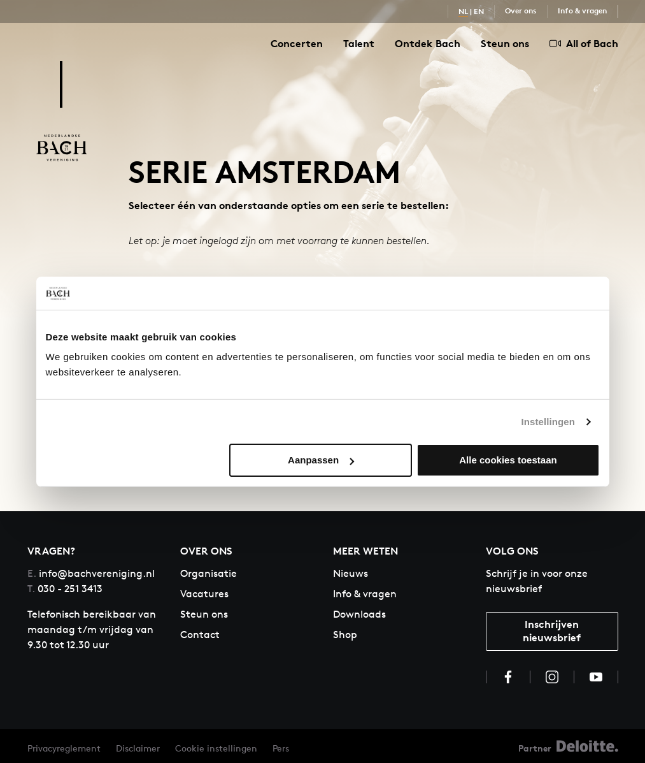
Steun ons (505, 43)
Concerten (297, 43)
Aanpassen (321, 459)
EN (479, 11)
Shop (345, 635)
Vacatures (204, 594)
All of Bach (583, 43)
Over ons (521, 10)
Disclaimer (138, 748)
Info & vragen (582, 10)
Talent (358, 43)
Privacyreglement (64, 748)
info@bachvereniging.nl (91, 573)
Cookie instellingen (216, 748)
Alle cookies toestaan (507, 459)
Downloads (359, 614)
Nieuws (350, 573)
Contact (200, 635)
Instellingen (548, 421)
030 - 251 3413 (65, 589)
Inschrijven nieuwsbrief (552, 631)
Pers (281, 748)
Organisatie (208, 573)
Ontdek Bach (427, 43)
